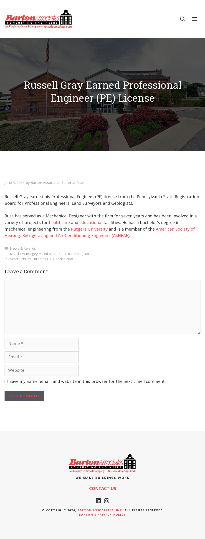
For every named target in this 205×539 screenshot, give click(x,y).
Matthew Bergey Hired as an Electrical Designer (49, 253)
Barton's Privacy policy (102, 515)
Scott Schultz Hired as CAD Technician (41, 258)
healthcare (59, 222)
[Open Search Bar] (183, 19)
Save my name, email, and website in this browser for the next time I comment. (88, 381)
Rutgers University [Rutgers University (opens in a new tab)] (89, 229)
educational (90, 222)
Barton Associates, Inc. (100, 510)
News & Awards (23, 248)
